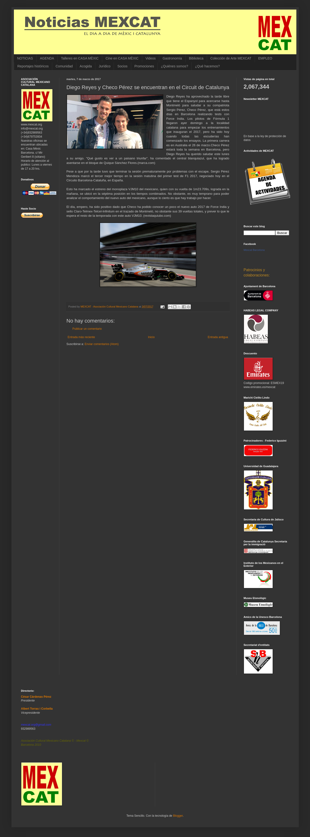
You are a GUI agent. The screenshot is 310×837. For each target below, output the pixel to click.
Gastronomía (172, 58)
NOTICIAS (25, 58)
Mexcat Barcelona (254, 249)
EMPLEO (265, 58)
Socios (122, 66)
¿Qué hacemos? (207, 66)
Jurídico (104, 66)
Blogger (178, 815)
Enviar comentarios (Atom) (102, 344)
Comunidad (64, 66)
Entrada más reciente (81, 337)
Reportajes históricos (33, 66)
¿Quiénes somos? (174, 66)
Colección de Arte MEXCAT (230, 58)
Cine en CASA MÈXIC (122, 58)
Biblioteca (196, 58)
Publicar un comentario (87, 328)
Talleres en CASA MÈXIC (80, 58)
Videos (151, 58)
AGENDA (47, 58)
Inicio (151, 337)
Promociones (144, 66)
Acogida (86, 66)
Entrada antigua (218, 337)
